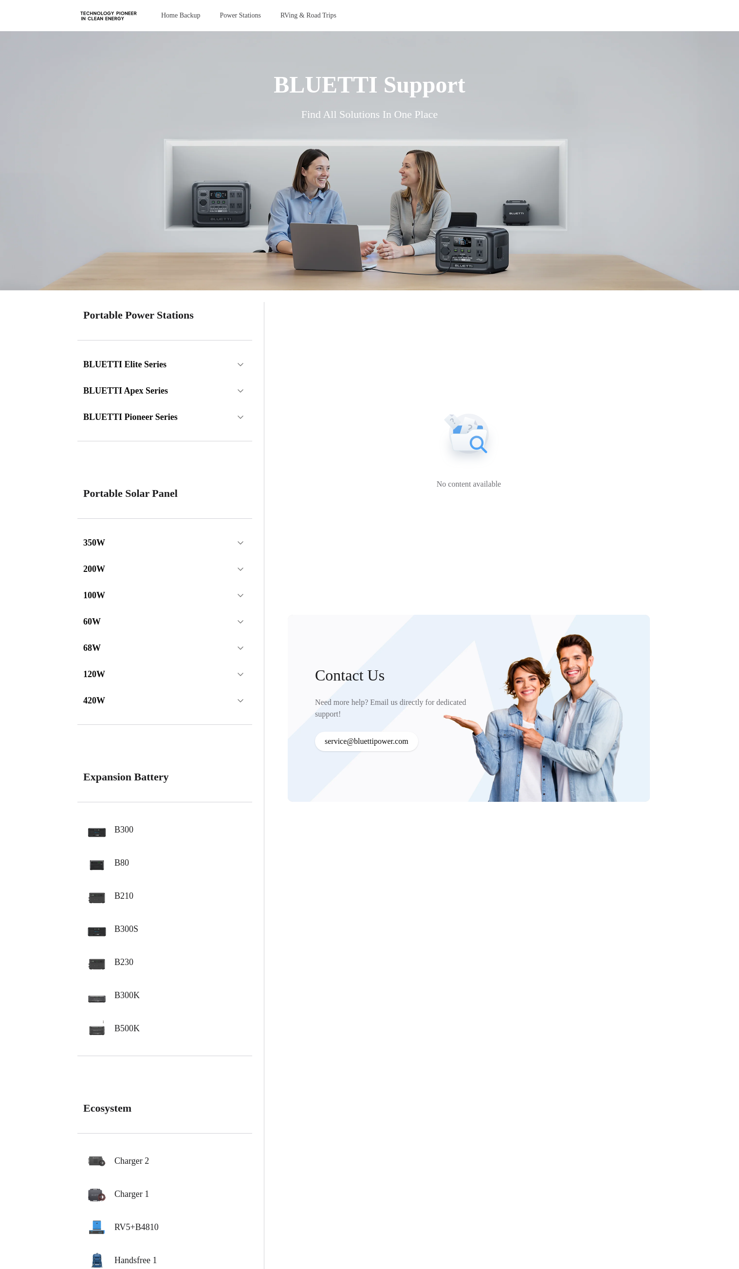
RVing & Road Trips (308, 15)
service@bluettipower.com (366, 741)
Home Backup (180, 15)
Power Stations (240, 15)
